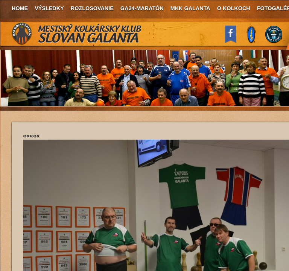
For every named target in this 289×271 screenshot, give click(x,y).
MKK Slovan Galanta (77, 34)
